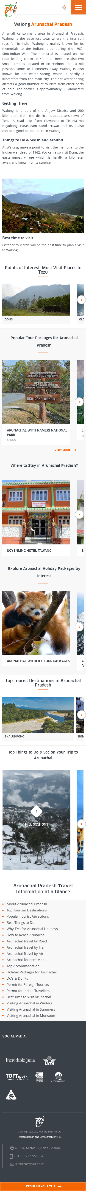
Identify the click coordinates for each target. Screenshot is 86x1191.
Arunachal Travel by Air (25, 953)
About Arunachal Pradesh (27, 904)
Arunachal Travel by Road (27, 941)
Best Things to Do (20, 922)
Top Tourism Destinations (27, 910)
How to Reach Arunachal (26, 935)
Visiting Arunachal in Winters (29, 1003)
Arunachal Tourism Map (25, 959)
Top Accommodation (23, 966)
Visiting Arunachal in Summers (31, 1009)
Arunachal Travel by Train (27, 947)
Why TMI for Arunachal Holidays (32, 928)
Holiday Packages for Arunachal (32, 972)
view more (65, 449)
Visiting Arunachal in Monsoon (31, 1015)
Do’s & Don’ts (17, 978)
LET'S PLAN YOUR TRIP (43, 1186)
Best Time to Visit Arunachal (29, 997)
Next (81, 299)
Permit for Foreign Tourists (28, 984)
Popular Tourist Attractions (28, 916)
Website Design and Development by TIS (40, 1136)
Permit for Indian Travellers (28, 990)
